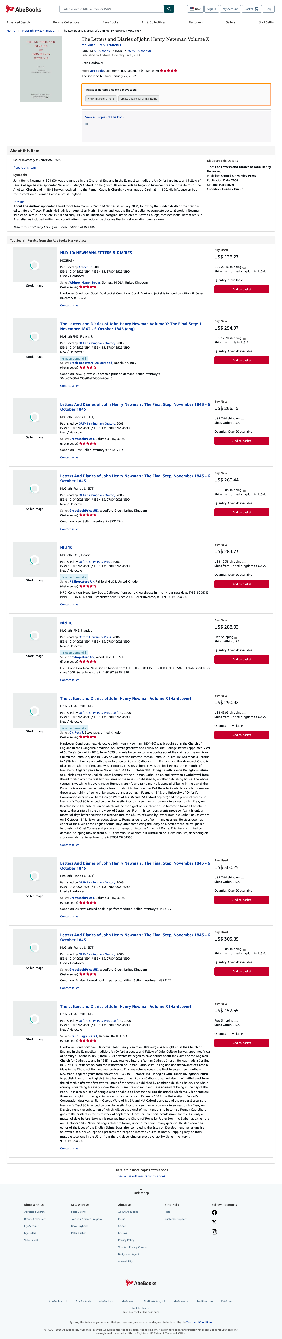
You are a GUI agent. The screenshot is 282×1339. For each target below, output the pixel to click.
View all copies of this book (104, 117)
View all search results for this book (141, 1176)
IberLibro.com (205, 1301)
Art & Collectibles (153, 22)
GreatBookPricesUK (83, 511)
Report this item (24, 167)
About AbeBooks (128, 1212)
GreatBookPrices (81, 439)
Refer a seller (78, 1233)
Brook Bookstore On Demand (90, 363)
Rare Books (110, 22)
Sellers (230, 22)
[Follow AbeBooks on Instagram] (214, 1232)
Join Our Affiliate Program (86, 1219)
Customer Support (176, 1219)
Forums (122, 1233)
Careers (122, 1226)
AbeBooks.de (83, 1301)
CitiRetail (76, 732)
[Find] (169, 9)
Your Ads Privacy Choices (132, 1247)
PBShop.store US (81, 657)
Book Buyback (79, 1226)
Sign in (211, 9)
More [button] (20, 201)
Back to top (141, 1193)
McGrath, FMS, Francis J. (38, 30)
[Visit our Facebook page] (214, 1213)
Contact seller (69, 305)
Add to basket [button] (241, 289)
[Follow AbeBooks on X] (214, 1223)
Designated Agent (128, 1254)
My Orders (30, 1233)
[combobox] (111, 9)
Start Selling (266, 22)
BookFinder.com (141, 1310)
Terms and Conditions (199, 1322)
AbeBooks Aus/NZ (154, 1301)
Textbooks (196, 22)
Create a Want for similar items (139, 98)
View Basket (31, 1240)
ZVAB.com (227, 1301)
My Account (230, 9)
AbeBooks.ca (180, 1301)
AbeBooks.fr (106, 1301)
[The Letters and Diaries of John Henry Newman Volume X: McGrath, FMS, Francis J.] (41, 38)
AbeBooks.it (128, 1301)
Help (268, 9)
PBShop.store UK (81, 581)
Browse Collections (66, 22)
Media (121, 1219)
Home (11, 30)
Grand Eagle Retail (83, 1036)
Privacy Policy (126, 1240)
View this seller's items (101, 98)
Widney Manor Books (84, 282)
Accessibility (125, 1261)
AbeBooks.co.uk (58, 1301)
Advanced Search (18, 22)
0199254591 (103, 50)
